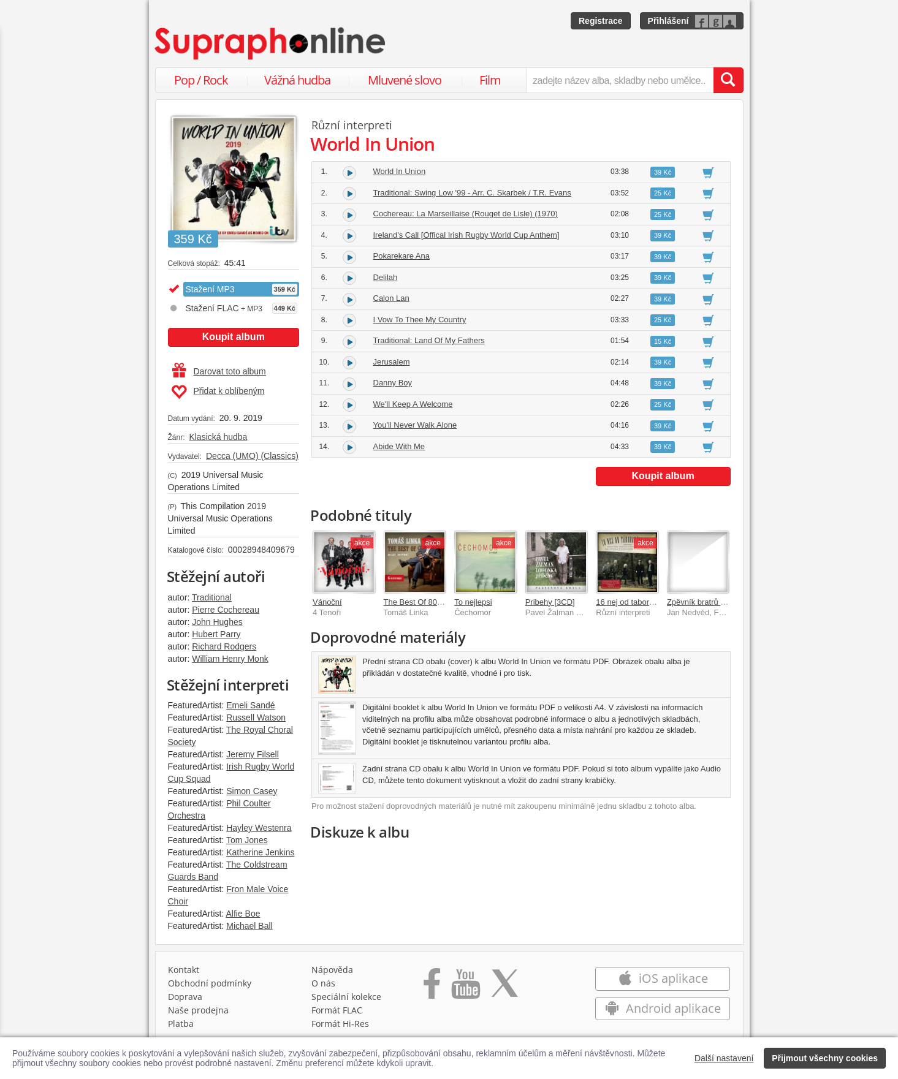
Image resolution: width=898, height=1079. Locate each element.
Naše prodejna (198, 1010)
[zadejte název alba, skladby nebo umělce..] (619, 80)
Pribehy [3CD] (550, 602)
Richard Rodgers (224, 646)
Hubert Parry (216, 634)
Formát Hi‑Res (340, 1023)
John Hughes (217, 622)
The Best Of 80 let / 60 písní (433, 602)
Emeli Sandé (250, 705)
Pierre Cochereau (225, 610)
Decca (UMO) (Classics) (252, 456)
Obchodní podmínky (209, 983)
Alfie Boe (243, 913)
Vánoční (327, 602)
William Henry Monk (230, 659)
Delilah (385, 277)
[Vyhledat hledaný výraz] (728, 80)
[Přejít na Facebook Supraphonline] (431, 987)
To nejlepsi (473, 602)
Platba (181, 1023)
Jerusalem (391, 361)
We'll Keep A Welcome (413, 404)
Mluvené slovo (404, 80)
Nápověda (332, 969)
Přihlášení (668, 21)
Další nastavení (724, 1058)
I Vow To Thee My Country (419, 319)
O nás (323, 983)
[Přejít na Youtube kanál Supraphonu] (465, 987)
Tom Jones (247, 840)
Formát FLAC (336, 1010)
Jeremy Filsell (252, 754)
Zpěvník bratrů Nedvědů (709, 602)
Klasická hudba (218, 437)
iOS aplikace (663, 978)
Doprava (185, 996)
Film (490, 80)
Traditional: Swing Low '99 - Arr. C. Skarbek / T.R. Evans (472, 192)
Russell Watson (256, 717)
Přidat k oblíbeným (218, 392)
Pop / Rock (201, 80)
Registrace (601, 21)
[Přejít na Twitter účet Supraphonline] (504, 987)
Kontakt (183, 969)
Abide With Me (399, 446)
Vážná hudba (297, 80)
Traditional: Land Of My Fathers (429, 340)
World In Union (399, 171)
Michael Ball (249, 926)
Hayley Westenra (258, 828)
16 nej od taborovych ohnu (643, 602)
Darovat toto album (219, 371)
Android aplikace (663, 1008)
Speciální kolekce (346, 996)
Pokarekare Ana (401, 255)
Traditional (212, 597)
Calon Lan (391, 298)
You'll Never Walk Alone (415, 425)
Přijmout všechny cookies (825, 1058)
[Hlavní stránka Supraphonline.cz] (270, 43)
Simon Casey (251, 791)
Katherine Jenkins (260, 852)
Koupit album (233, 336)
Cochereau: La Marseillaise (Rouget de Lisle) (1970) (465, 213)
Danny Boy (393, 382)
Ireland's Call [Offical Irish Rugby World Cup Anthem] (466, 235)
